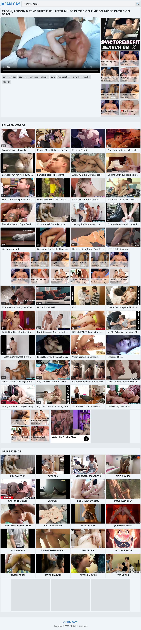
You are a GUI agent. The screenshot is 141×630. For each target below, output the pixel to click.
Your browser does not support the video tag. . (50, 45)
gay (4, 77)
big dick (6, 82)
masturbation (64, 77)
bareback (34, 77)
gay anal (44, 77)
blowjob (76, 77)
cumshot (86, 77)
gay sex (12, 77)
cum (53, 77)
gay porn (23, 77)
